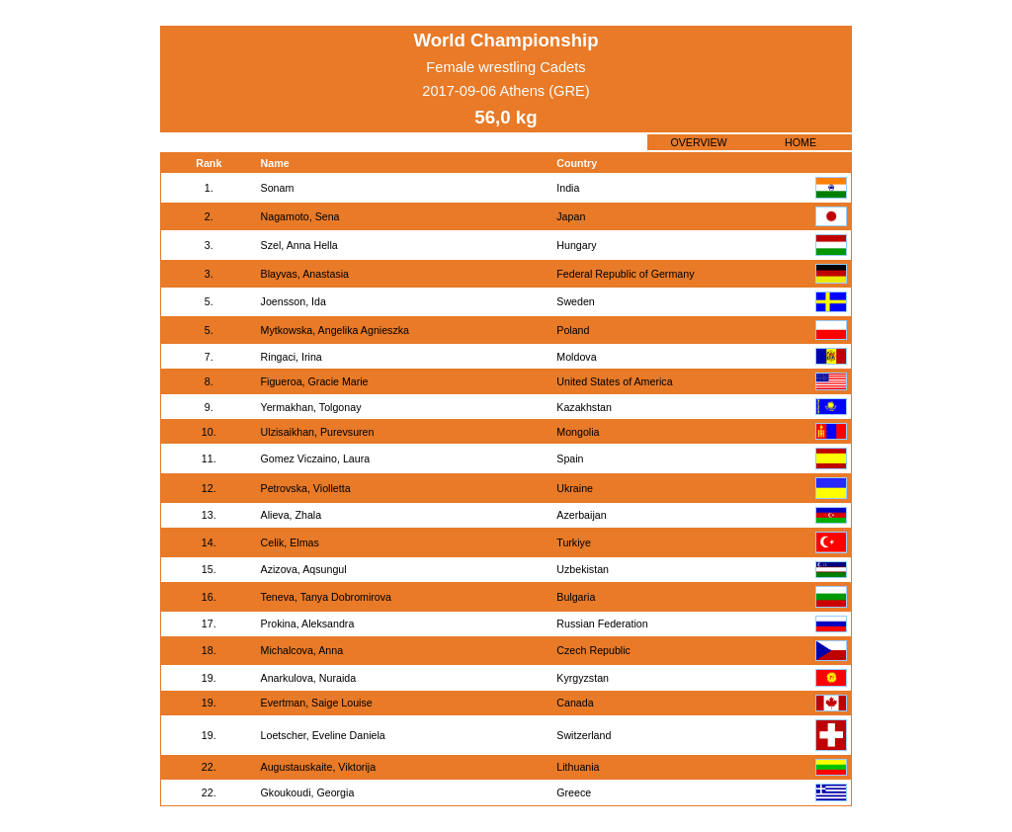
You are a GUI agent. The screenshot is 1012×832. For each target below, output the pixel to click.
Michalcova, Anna (302, 650)
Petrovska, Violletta (306, 488)
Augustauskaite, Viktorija (319, 767)
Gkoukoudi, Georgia (308, 792)
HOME (800, 142)
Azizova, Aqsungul (304, 569)
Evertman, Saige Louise (317, 702)
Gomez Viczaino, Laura (316, 458)
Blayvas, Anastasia (305, 274)
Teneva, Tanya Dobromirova (326, 597)
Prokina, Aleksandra (308, 623)
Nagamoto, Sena (300, 216)
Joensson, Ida (293, 301)
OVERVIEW (698, 142)
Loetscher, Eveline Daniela (323, 735)
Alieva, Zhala (291, 515)
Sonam (278, 188)
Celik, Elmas (290, 542)
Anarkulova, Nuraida (309, 678)
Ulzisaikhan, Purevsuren (318, 432)
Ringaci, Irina (291, 357)
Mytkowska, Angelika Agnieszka (335, 330)
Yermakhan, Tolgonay (311, 407)
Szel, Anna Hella (299, 245)
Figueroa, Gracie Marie (315, 381)
